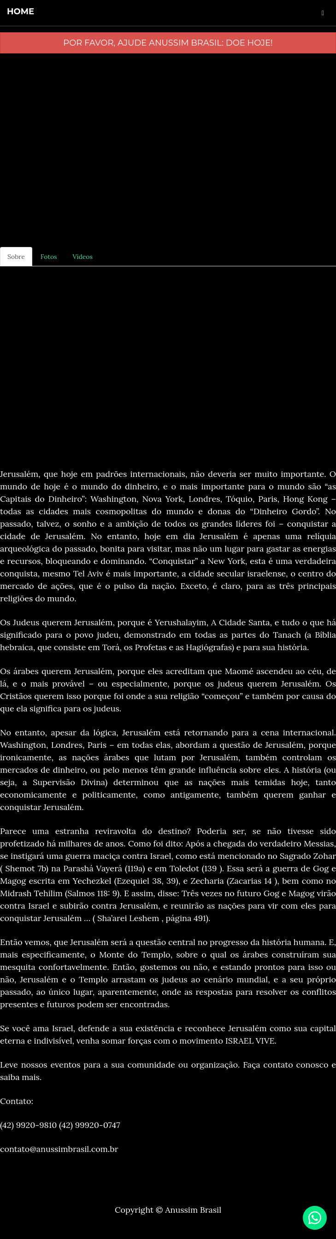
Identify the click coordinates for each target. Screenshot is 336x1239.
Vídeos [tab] (83, 256)
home (20, 11)
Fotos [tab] (49, 256)
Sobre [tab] (16, 256)
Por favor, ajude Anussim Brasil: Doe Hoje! (167, 43)
